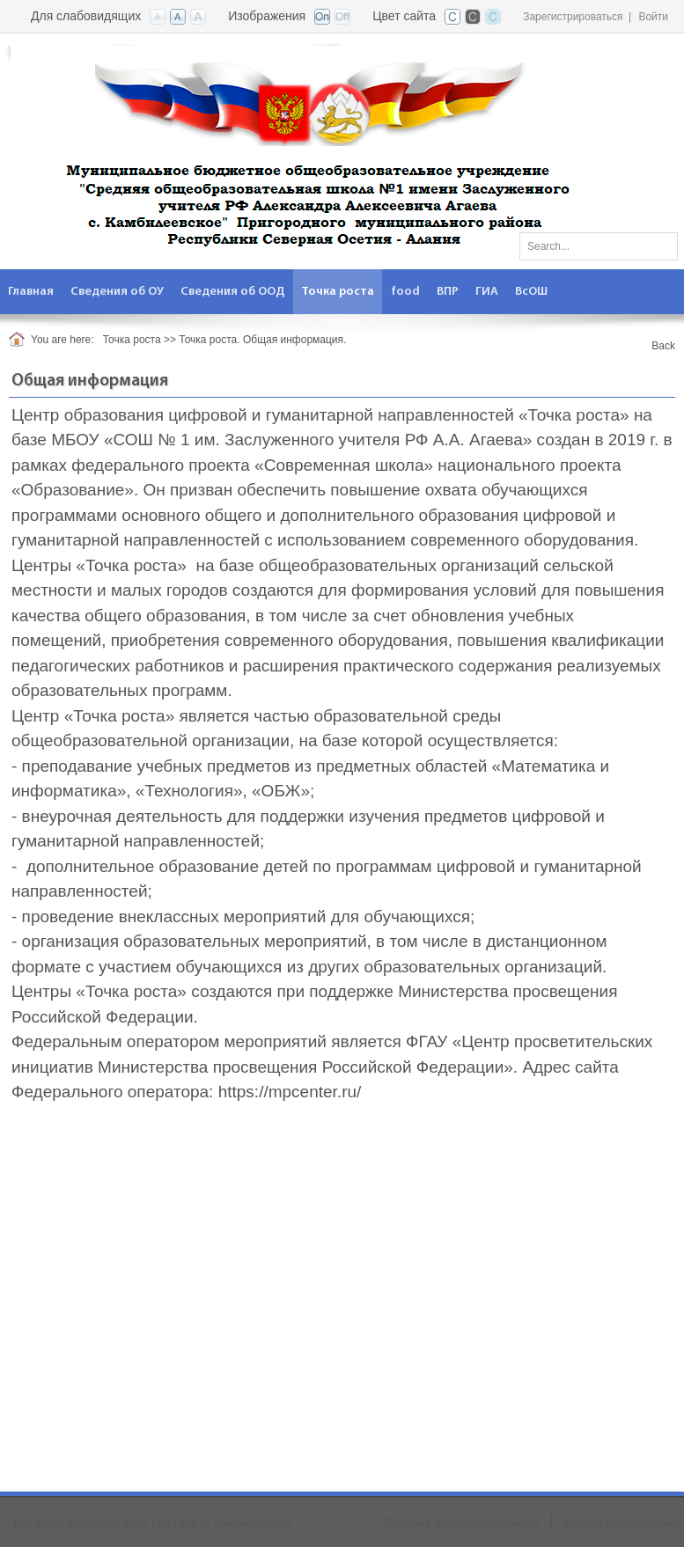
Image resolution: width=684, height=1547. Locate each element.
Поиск (658, 243)
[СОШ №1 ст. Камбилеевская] (306, 150)
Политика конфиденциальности (462, 1523)
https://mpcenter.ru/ (290, 1091)
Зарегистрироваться (572, 17)
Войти (653, 17)
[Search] (598, 246)
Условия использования (621, 1523)
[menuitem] (31, 291)
